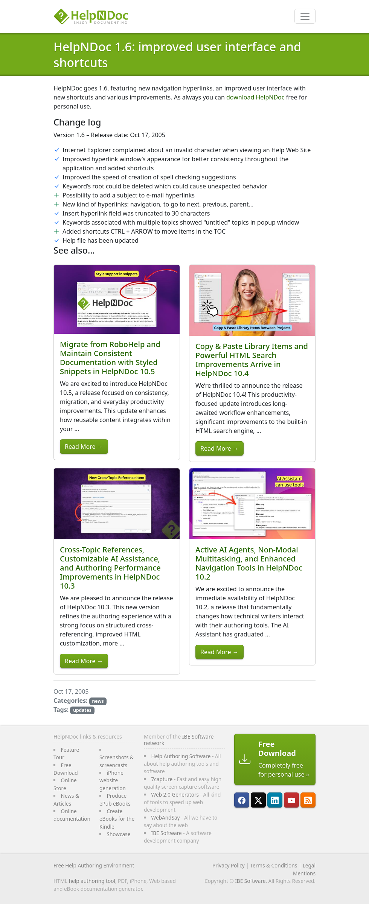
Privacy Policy (228, 865)
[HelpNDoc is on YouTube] (291, 800)
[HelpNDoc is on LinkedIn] (274, 800)
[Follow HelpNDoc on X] (258, 800)
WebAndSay (165, 817)
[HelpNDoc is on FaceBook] (241, 800)
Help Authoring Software (181, 756)
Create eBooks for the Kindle (116, 819)
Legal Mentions (304, 869)
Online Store (65, 784)
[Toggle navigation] (305, 16)
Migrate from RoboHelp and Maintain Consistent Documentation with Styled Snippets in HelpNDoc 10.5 (110, 357)
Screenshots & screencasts (116, 761)
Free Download (65, 769)
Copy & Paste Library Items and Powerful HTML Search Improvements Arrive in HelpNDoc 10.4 (251, 359)
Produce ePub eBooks (115, 799)
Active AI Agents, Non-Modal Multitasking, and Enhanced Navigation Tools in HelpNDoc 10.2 (248, 563)
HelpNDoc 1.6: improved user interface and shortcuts (177, 54)
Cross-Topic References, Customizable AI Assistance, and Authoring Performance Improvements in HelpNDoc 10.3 (110, 568)
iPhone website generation (112, 780)
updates (82, 710)
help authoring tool (92, 880)
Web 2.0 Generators (175, 794)
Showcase (118, 834)
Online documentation (71, 815)
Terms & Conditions (273, 865)
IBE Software (166, 833)
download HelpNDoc (255, 97)
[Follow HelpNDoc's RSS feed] (308, 800)
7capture (162, 779)
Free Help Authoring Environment (93, 865)
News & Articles (66, 799)
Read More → (84, 446)
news (98, 701)
